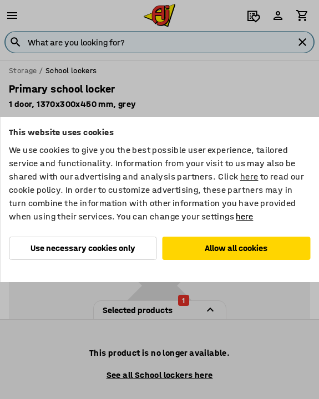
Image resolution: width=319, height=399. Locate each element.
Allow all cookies (236, 248)
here (249, 176)
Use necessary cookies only (83, 248)
